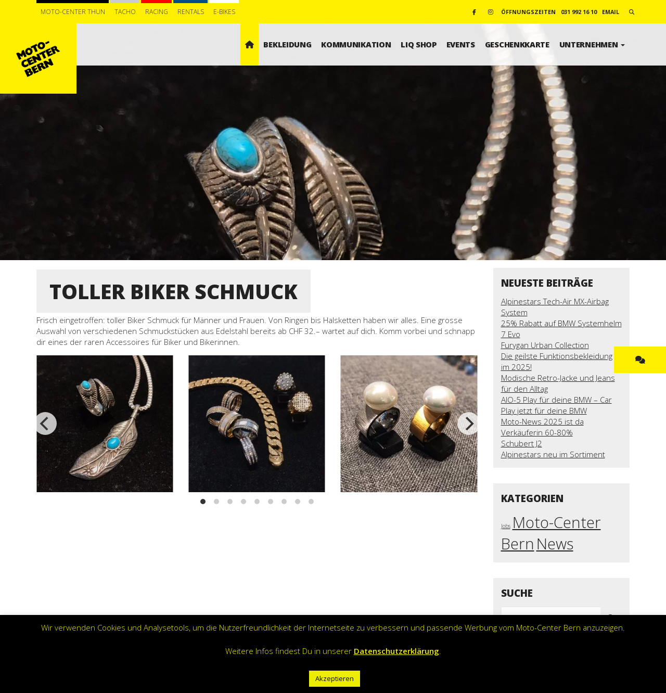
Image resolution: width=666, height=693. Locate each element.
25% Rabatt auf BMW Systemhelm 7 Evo (561, 328)
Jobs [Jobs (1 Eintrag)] (505, 526)
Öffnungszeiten (528, 12)
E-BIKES (224, 11)
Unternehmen (592, 44)
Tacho (125, 11)
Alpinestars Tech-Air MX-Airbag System (555, 306)
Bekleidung (287, 44)
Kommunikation (356, 44)
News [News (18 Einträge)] (554, 543)
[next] (468, 423)
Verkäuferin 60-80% (537, 432)
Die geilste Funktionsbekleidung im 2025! (556, 361)
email (610, 12)
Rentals (190, 11)
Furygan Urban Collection (545, 345)
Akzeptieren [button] (334, 678)
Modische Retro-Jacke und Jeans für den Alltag (558, 383)
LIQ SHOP (419, 44)
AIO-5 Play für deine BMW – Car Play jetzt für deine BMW (556, 405)
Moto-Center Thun (73, 11)
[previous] (45, 423)
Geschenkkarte (517, 44)
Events (460, 44)
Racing (156, 11)
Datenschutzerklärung (396, 651)
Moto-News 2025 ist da (542, 421)
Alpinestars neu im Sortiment (553, 454)
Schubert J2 (521, 443)
